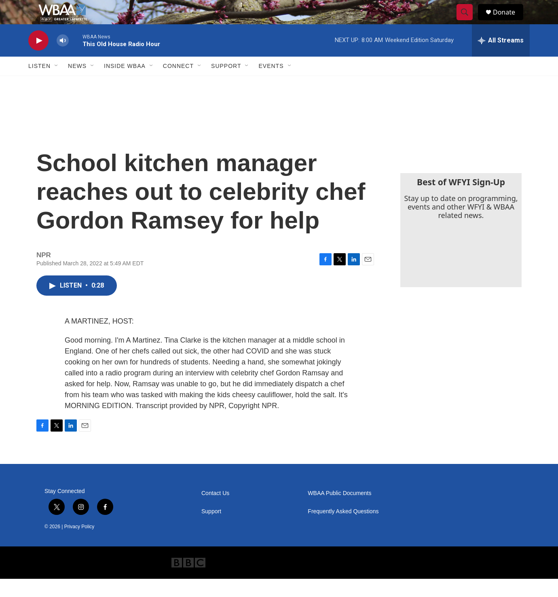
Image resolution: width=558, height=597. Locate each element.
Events (270, 84)
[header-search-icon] (468, 21)
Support (226, 84)
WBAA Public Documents (339, 511)
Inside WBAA (125, 84)
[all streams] (501, 58)
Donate (509, 21)
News (77, 84)
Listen (39, 84)
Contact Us (215, 511)
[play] (38, 59)
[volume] (63, 59)
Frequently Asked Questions (343, 530)
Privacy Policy (79, 545)
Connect (178, 84)
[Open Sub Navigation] (56, 84)
